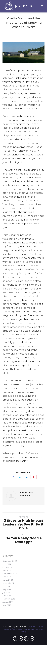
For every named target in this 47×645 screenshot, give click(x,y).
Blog (23, 631)
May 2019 (7, 589)
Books (39, 629)
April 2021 (7, 570)
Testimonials (28, 629)
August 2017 (8, 602)
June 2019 (7, 586)
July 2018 (6, 592)
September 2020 (10, 573)
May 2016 (7, 605)
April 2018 (7, 595)
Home (32, 626)
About (8, 629)
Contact (40, 626)
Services (17, 629)
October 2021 (9, 567)
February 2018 (9, 598)
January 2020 (8, 583)
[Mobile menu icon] (41, 6)
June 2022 (7, 564)
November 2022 (10, 561)
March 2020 (8, 580)
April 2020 (7, 576)
